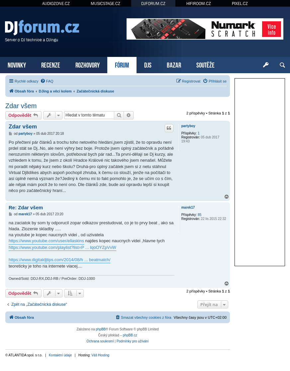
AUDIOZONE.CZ (56, 3)
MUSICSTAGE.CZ (105, 3)
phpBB (101, 329)
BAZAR (174, 64)
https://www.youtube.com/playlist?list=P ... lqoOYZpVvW (62, 247)
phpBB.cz (130, 335)
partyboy (188, 126)
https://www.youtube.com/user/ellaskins (46, 240)
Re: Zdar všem (26, 207)
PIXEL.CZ (240, 3)
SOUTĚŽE (205, 64)
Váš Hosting (100, 355)
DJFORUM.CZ (153, 3)
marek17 (188, 207)
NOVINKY (17, 64)
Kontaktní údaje (60, 355)
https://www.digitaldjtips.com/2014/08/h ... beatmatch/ (59, 259)
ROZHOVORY (87, 64)
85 (199, 215)
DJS (147, 64)
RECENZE (50, 64)
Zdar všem (21, 105)
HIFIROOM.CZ (198, 3)
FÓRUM (122, 64)
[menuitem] (46, 81)
